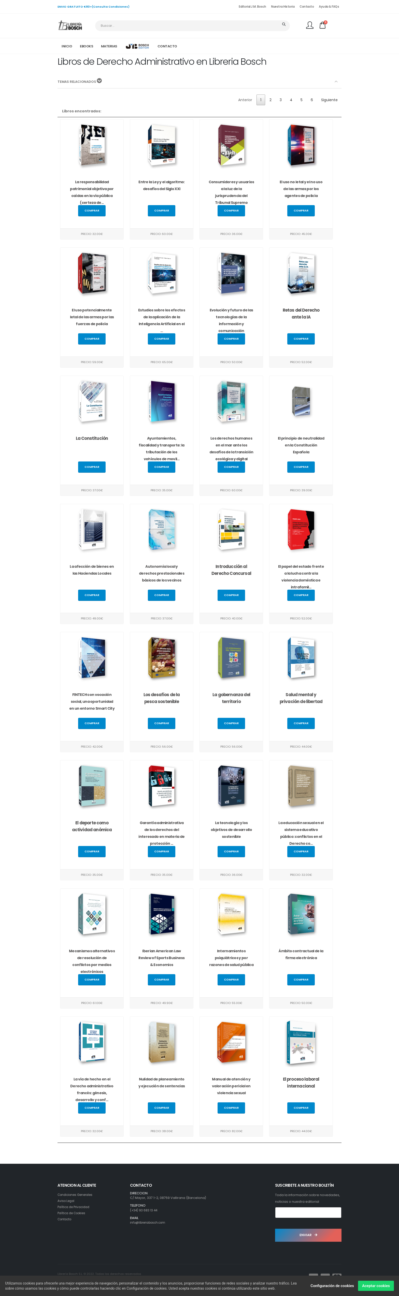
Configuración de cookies (332, 1286)
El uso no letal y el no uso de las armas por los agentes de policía (301, 188)
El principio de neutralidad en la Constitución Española (301, 445)
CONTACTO (167, 46)
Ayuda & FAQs (329, 7)
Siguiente (329, 99)
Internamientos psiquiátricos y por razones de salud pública (231, 957)
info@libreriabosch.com (150, 1222)
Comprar (91, 210)
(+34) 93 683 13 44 (145, 1210)
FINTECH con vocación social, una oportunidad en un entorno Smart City (92, 701)
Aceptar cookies (376, 1286)
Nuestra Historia (282, 7)
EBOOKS (86, 46)
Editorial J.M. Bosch (252, 7)
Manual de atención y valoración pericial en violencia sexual (231, 1086)
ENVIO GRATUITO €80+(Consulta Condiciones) (94, 7)
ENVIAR (308, 1235)
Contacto (307, 7)
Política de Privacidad (75, 1207)
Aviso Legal (67, 1201)
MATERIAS (109, 46)
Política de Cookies (73, 1213)
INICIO (67, 46)
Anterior (245, 99)
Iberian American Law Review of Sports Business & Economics (161, 957)
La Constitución (92, 438)
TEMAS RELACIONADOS (81, 81)
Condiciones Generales (77, 1195)
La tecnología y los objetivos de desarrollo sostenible (231, 829)
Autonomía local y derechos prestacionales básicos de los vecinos (161, 573)
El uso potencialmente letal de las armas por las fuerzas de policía (92, 317)
